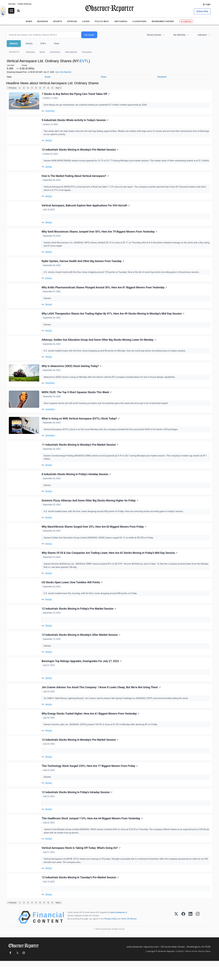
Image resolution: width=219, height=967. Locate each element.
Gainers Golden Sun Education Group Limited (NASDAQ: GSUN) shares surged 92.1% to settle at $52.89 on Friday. (99, 542)
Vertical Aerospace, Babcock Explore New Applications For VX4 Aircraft (86, 209)
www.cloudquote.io (118, 918)
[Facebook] (183, 923)
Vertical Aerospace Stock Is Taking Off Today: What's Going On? (81, 853)
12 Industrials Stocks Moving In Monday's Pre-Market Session (80, 149)
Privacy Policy (110, 925)
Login (208, 4)
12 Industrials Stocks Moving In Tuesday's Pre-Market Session (80, 883)
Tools (56, 43)
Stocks (29, 43)
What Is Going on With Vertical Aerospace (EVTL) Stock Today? (81, 422)
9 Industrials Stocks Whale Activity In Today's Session (75, 120)
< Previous (12, 88)
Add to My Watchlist (63, 72)
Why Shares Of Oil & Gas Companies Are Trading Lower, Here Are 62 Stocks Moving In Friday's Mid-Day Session (109, 557)
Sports (57, 21)
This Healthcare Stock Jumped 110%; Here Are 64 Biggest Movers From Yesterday (92, 824)
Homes (12, 3)
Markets (14, 43)
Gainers (48, 302)
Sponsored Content (163, 21)
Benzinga (49, 140)
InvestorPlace (50, 111)
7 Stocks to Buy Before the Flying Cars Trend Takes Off (76, 94)
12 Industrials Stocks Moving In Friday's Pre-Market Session (79, 613)
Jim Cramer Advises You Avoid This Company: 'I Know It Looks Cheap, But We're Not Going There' (101, 692)
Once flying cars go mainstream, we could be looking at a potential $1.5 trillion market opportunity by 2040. (96, 105)
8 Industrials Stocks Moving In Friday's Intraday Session (76, 478)
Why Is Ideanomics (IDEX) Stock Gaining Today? (72, 370)
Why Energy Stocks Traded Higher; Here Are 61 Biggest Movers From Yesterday (90, 718)
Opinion (72, 21)
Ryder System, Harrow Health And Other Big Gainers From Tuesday (83, 265)
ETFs (43, 43)
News (29, 21)
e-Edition (186, 21)
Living (86, 21)
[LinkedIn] (190, 923)
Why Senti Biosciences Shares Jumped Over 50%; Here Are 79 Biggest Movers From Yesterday (99, 235)
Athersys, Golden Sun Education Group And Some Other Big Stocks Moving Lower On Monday (99, 344)
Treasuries (87, 52)
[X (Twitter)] (176, 923)
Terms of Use (191, 957)
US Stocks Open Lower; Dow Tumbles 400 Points (72, 587)
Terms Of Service (128, 925)
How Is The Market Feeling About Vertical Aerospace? (75, 179)
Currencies (55, 52)
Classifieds (139, 21)
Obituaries (120, 21)
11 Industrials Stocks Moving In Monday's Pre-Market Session (80, 449)
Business (42, 21)
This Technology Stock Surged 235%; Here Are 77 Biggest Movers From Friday (90, 771)
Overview (30, 52)
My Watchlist (179, 35)
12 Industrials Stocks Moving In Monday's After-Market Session (81, 640)
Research (162, 77)
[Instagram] (198, 923)
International (71, 52)
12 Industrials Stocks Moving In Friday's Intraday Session (77, 797)
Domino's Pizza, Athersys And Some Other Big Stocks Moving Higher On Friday (90, 505)
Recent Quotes (154, 35)
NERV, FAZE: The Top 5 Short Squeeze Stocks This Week (76, 396)
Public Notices (24, 3)
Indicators (202, 35)
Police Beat (102, 21)
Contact (180, 957)
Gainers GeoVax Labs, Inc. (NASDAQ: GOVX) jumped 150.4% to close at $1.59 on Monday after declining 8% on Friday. (101, 730)
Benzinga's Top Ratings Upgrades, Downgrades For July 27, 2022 (82, 666)
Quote (47, 77)
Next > (58, 88)
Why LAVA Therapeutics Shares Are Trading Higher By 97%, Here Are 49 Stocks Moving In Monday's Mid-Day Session (113, 317)
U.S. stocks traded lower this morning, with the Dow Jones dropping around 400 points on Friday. (91, 598)
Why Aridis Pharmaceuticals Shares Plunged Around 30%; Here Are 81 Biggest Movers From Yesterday (104, 291)
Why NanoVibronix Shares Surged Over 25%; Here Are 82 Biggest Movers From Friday (94, 531)
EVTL (84, 61)
